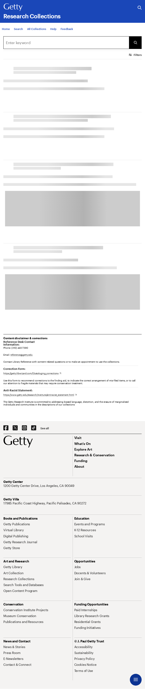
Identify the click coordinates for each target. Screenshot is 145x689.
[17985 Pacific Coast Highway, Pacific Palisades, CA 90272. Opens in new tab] (45, 503)
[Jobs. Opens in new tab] (77, 567)
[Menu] (136, 680)
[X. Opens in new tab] (15, 428)
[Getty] (13, 7)
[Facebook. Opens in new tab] (5, 428)
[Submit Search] (135, 42)
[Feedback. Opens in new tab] (67, 29)
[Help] (53, 29)
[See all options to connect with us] (44, 428)
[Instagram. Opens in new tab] (24, 428)
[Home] (6, 29)
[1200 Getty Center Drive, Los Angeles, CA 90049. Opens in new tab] (39, 486)
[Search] (18, 29)
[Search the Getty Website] (140, 8)
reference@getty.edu (21, 354)
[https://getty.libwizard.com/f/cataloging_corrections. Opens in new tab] (32, 373)
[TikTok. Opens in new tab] (33, 428)
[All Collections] (36, 29)
